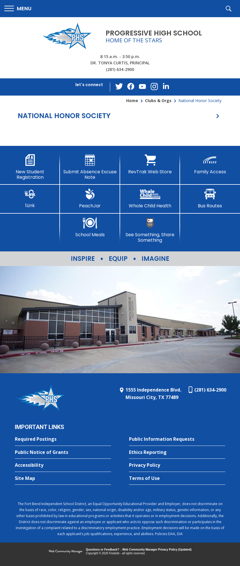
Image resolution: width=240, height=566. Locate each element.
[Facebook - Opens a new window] (131, 87)
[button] (17, 9)
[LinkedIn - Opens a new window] (165, 86)
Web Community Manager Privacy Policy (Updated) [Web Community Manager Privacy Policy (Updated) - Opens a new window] (157, 549)
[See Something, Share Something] (150, 230)
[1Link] (30, 198)
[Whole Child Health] (150, 198)
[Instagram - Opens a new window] (154, 87)
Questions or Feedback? (102, 549)
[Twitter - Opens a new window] (119, 87)
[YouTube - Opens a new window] (142, 87)
